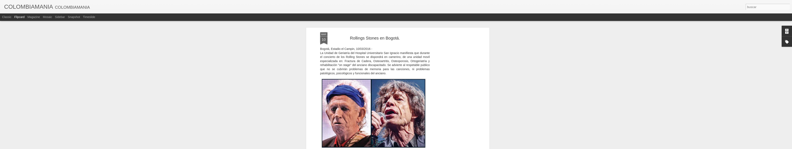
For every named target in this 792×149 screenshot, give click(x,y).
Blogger (412, 146)
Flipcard (19, 17)
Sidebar (60, 17)
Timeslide (89, 17)
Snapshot (74, 17)
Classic (6, 17)
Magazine (34, 17)
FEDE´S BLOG (395, 113)
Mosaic (47, 17)
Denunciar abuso (425, 146)
